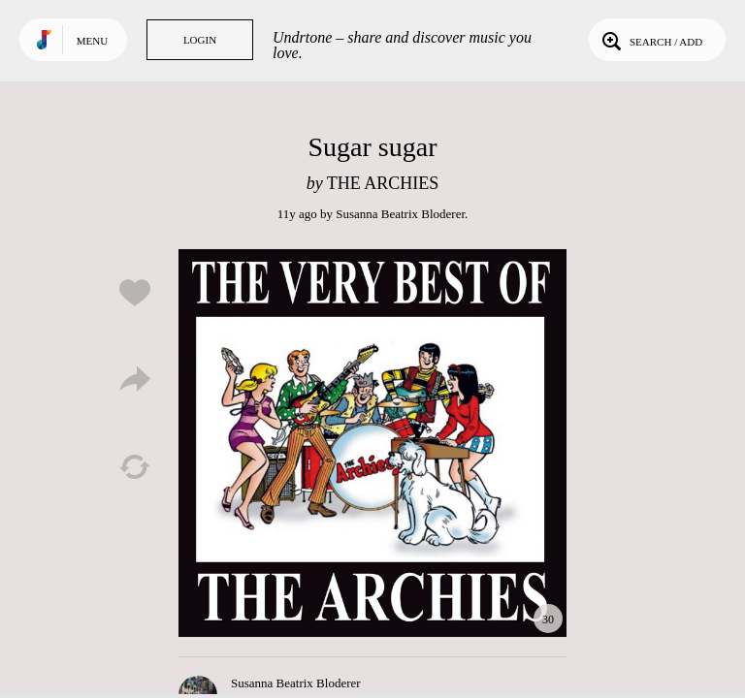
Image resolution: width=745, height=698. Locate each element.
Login (199, 40)
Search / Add (650, 39)
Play (372, 443)
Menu (92, 41)
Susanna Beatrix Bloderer (400, 213)
